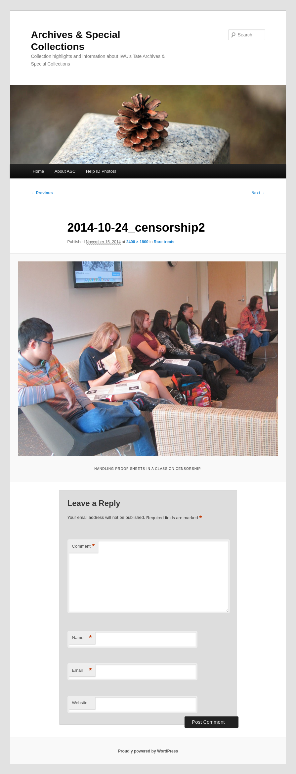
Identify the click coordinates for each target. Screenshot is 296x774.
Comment (83, 546)
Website (80, 702)
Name (82, 638)
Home (38, 171)
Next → (258, 193)
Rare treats (164, 242)
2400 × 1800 (137, 242)
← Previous (42, 193)
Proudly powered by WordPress (148, 751)
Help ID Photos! (101, 171)
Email (82, 670)
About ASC (65, 171)
